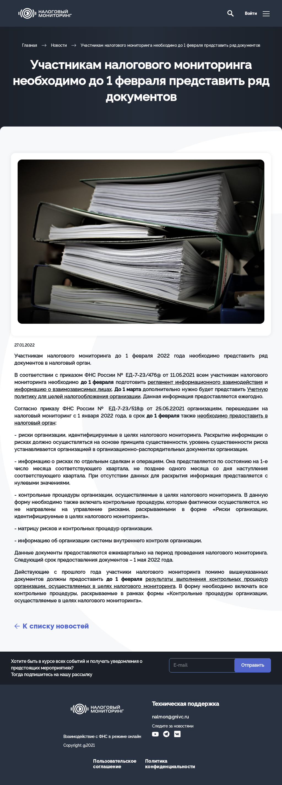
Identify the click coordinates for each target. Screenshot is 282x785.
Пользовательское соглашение (114, 764)
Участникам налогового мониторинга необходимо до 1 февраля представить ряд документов (170, 45)
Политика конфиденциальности (167, 764)
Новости (59, 45)
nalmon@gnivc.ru (170, 717)
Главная (29, 45)
